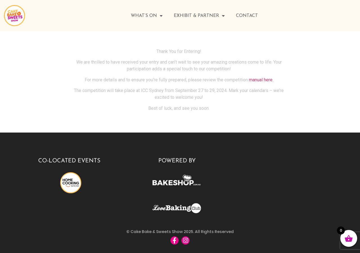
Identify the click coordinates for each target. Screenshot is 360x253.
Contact (247, 16)
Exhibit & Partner (199, 16)
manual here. (261, 79)
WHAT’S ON (147, 16)
